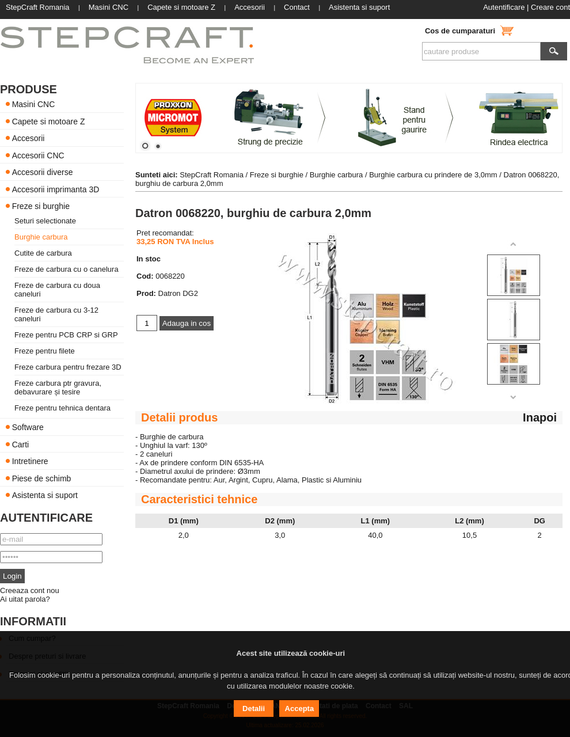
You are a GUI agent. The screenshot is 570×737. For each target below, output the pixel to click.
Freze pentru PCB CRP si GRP (66, 334)
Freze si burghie (41, 206)
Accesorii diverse (42, 172)
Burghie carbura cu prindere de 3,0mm (433, 174)
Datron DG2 (178, 293)
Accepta (299, 708)
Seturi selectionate (45, 220)
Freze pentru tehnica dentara (62, 408)
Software (28, 427)
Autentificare (504, 7)
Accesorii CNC (38, 154)
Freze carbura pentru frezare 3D (67, 367)
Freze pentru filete (44, 351)
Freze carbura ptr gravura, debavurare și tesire (57, 387)
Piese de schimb (41, 478)
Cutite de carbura (43, 253)
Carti (20, 444)
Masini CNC (33, 104)
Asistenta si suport (45, 495)
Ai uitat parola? (25, 599)
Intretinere (30, 461)
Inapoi (540, 417)
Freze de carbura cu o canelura (66, 269)
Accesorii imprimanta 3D (56, 188)
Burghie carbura (41, 237)
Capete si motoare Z (48, 121)
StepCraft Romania (212, 174)
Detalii (253, 708)
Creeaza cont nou (29, 590)
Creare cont (550, 7)
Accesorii (28, 138)
